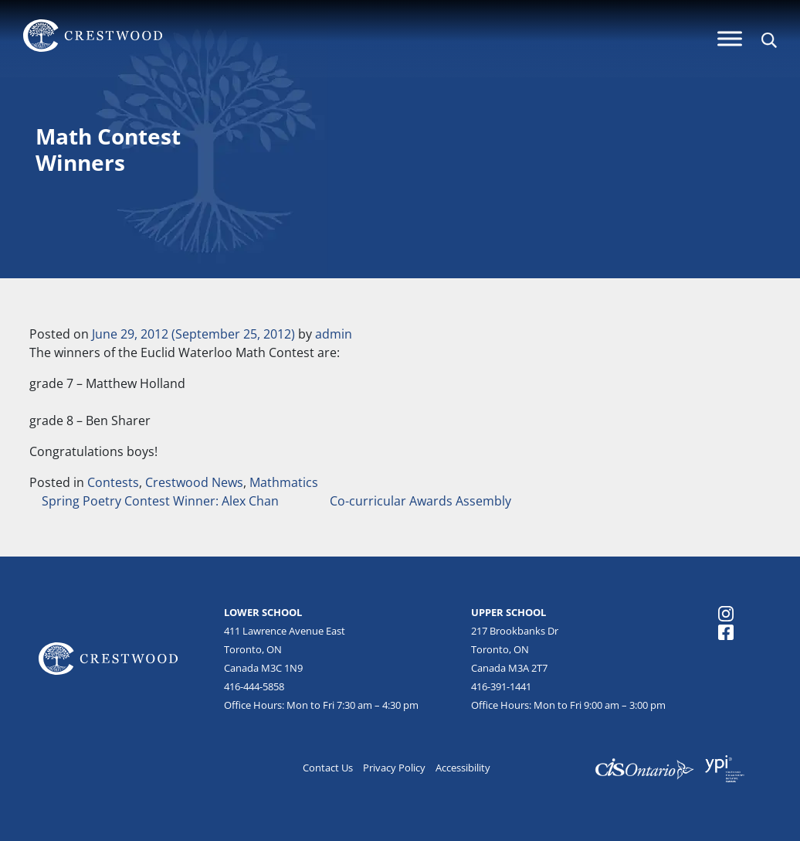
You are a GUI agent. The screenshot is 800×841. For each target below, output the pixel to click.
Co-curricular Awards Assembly (422, 500)
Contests (113, 482)
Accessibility (463, 768)
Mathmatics (283, 482)
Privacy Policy (394, 768)
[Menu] (729, 38)
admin (333, 333)
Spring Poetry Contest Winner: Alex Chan (159, 500)
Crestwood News (194, 482)
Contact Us (328, 768)
